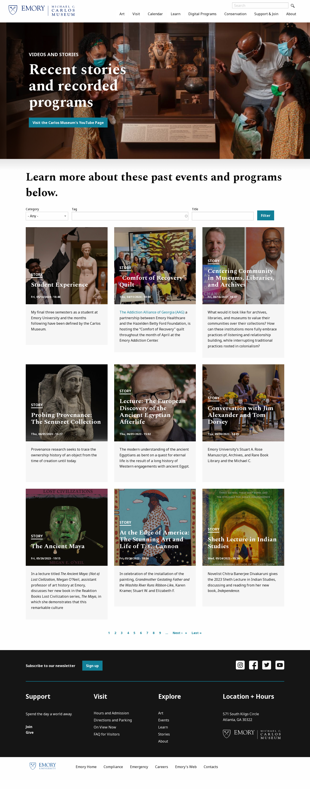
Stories (164, 747)
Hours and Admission (111, 726)
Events (163, 733)
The (123, 312)
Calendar (155, 13)
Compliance (113, 779)
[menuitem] (122, 14)
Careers (161, 779)
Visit (136, 13)
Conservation (235, 13)
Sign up (92, 678)
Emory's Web (186, 779)
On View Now (105, 740)
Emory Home (86, 779)
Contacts (211, 779)
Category (32, 209)
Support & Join (266, 13)
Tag (74, 209)
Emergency (139, 779)
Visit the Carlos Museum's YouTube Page (68, 122)
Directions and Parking (113, 733)
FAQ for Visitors (107, 747)
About (291, 13)
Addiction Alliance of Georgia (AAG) (155, 312)
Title (195, 209)
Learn (175, 13)
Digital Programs (202, 13)
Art (122, 13)
